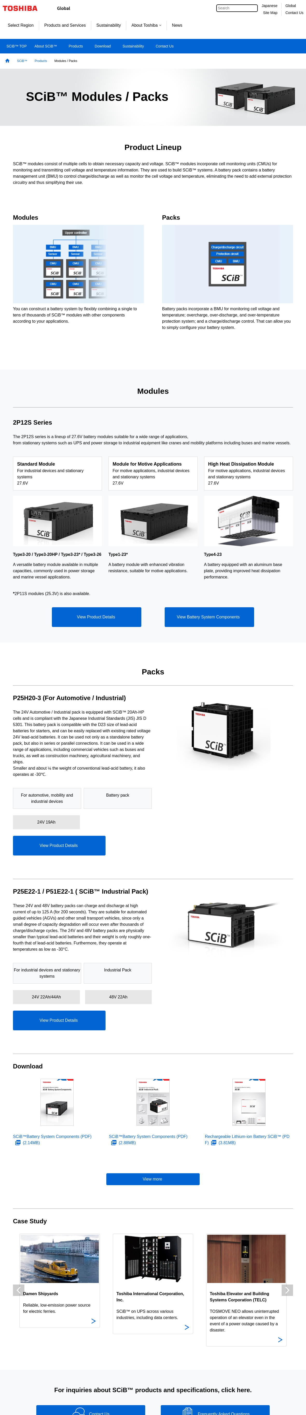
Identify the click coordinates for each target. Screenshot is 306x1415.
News (177, 25)
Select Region (21, 25)
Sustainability (108, 25)
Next (287, 1290)
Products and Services (65, 25)
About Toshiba (146, 25)
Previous (18, 1290)
